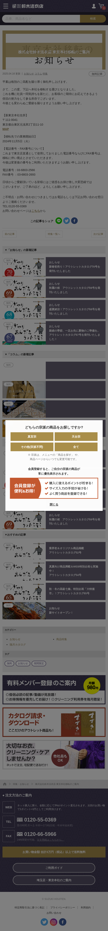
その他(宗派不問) (32, 447)
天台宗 (76, 436)
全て (76, 447)
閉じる (54, 504)
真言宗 (32, 436)
